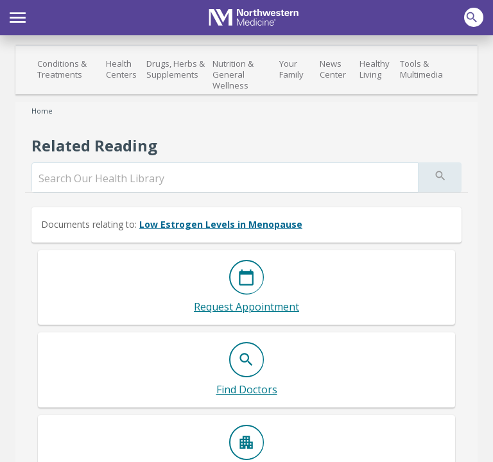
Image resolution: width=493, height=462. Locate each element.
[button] (17, 16)
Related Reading (94, 145)
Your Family (291, 69)
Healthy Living (374, 69)
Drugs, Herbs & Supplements (175, 69)
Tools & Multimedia (421, 69)
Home (42, 111)
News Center (333, 69)
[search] (225, 178)
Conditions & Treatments (62, 69)
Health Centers (121, 69)
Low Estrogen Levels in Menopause (220, 224)
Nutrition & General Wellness (233, 74)
